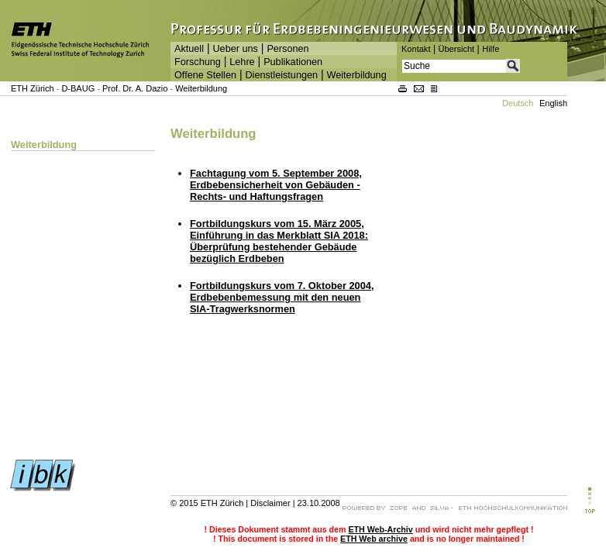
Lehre (241, 62)
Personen (287, 48)
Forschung (197, 62)
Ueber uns (234, 48)
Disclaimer (270, 503)
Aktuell (189, 48)
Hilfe (490, 48)
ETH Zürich (32, 88)
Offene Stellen (205, 75)
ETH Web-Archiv (380, 529)
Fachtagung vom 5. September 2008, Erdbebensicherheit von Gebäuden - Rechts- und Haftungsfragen (276, 184)
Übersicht (456, 48)
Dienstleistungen (281, 75)
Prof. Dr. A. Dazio (134, 88)
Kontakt (415, 48)
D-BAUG (78, 88)
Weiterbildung (357, 75)
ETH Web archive (374, 538)
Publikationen (292, 62)
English (553, 103)
